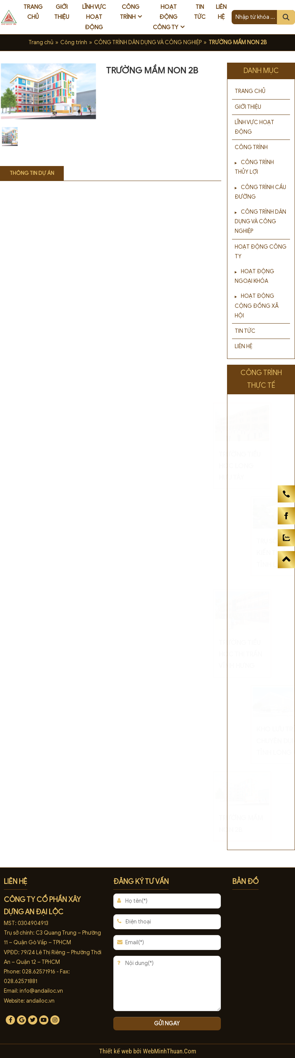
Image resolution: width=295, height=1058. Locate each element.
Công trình (130, 11)
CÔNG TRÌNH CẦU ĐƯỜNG (260, 192)
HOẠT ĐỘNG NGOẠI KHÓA (254, 276)
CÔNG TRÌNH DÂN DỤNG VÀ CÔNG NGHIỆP (148, 42)
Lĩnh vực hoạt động (94, 17)
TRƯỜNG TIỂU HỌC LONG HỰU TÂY (258, 466)
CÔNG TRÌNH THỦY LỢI (254, 167)
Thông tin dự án (32, 173)
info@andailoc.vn (41, 991)
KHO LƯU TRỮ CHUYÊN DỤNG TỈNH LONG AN (260, 740)
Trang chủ (33, 11)
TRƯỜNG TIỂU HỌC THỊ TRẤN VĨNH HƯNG (259, 654)
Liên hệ (221, 11)
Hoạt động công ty (165, 17)
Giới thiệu (61, 11)
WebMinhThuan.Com (169, 1051)
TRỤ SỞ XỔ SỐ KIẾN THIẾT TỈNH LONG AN (260, 552)
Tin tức (200, 11)
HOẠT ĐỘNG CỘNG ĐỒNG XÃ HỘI (256, 306)
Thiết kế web (116, 1051)
